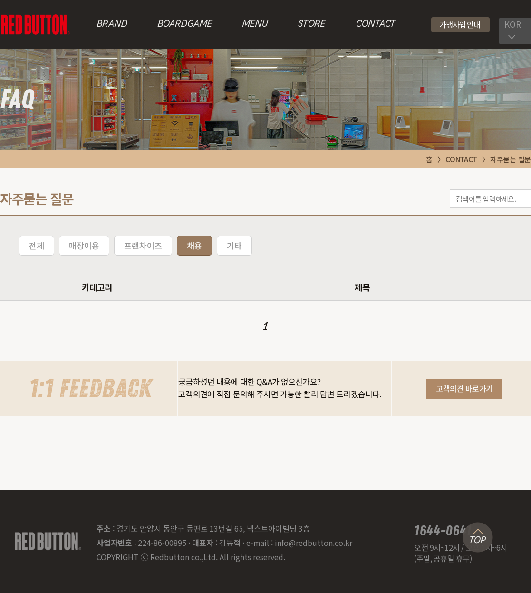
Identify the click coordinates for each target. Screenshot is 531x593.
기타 (234, 245)
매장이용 (84, 245)
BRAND (112, 24)
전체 (36, 245)
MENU (255, 24)
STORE (311, 24)
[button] (460, 24)
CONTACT (375, 24)
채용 (194, 245)
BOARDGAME (184, 24)
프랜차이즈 (143, 245)
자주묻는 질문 (510, 159)
